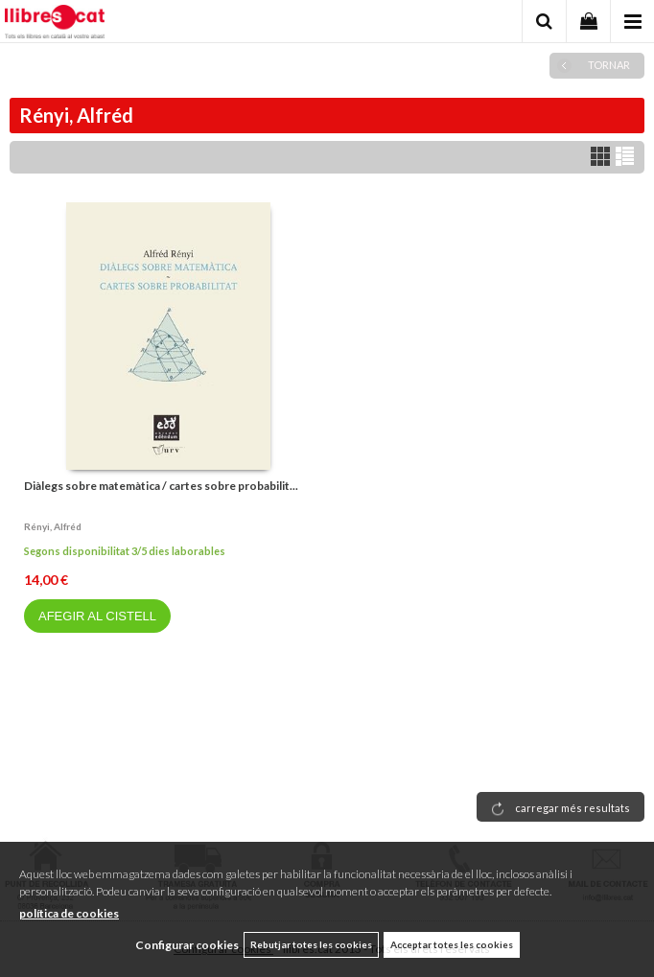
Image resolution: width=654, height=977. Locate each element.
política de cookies (69, 913)
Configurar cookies (187, 945)
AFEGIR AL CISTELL (97, 616)
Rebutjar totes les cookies (311, 944)
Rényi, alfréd (53, 526)
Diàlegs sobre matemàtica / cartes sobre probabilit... (161, 485)
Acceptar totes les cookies (451, 944)
